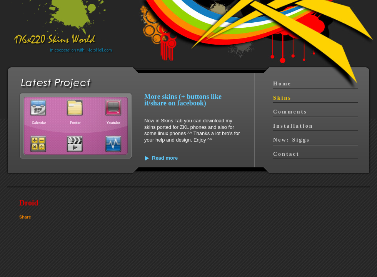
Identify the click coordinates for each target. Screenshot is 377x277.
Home (282, 84)
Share (25, 217)
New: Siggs (291, 140)
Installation (293, 126)
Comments (290, 112)
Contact (286, 154)
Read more (165, 158)
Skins (282, 98)
